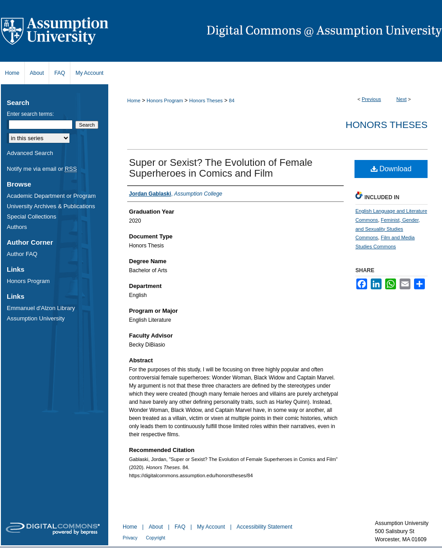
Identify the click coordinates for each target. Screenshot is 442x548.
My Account (211, 527)
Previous (371, 99)
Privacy (131, 537)
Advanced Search (30, 153)
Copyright (156, 537)
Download (391, 169)
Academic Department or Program (51, 195)
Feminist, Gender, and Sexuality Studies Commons (387, 229)
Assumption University (36, 318)
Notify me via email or (42, 168)
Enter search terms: (30, 114)
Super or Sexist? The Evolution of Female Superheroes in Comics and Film (221, 168)
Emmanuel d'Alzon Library (41, 308)
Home (133, 100)
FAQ (181, 527)
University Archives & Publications (51, 206)
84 (232, 100)
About (157, 527)
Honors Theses (205, 100)
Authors (17, 227)
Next (401, 99)
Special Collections (31, 216)
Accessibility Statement (264, 527)
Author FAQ (22, 254)
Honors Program (165, 100)
